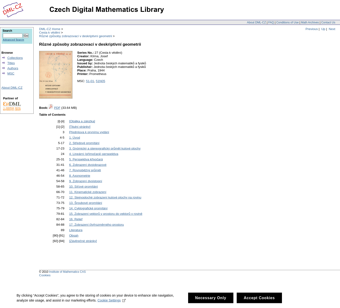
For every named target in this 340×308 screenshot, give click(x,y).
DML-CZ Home (49, 29)
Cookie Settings (111, 303)
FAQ (271, 22)
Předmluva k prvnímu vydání (89, 132)
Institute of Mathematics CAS (67, 271)
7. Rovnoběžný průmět (85, 170)
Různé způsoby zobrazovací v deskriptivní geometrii (75, 36)
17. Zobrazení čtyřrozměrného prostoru (96, 224)
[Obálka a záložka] (82, 121)
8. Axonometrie (79, 175)
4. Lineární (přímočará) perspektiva (93, 154)
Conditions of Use (287, 22)
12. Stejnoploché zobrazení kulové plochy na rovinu (105, 197)
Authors (12, 68)
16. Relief (75, 219)
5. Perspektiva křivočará (86, 159)
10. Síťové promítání (83, 186)
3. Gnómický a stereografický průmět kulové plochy (105, 148)
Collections (15, 58)
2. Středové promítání (84, 143)
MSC (10, 73)
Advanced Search (13, 39)
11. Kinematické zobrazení (87, 192)
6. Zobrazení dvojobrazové (88, 165)
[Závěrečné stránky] (83, 241)
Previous (312, 29)
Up (323, 29)
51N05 (100, 81)
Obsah (73, 235)
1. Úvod (74, 137)
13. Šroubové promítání (85, 203)
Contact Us (328, 22)
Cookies (44, 275)
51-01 (90, 81)
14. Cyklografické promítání (88, 208)
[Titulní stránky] (80, 126)
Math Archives (310, 22)
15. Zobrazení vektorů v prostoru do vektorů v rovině (105, 214)
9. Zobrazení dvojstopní (85, 181)
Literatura (75, 230)
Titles (11, 63)
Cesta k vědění (49, 32)
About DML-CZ (256, 22)
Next (332, 29)
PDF (57, 108)
